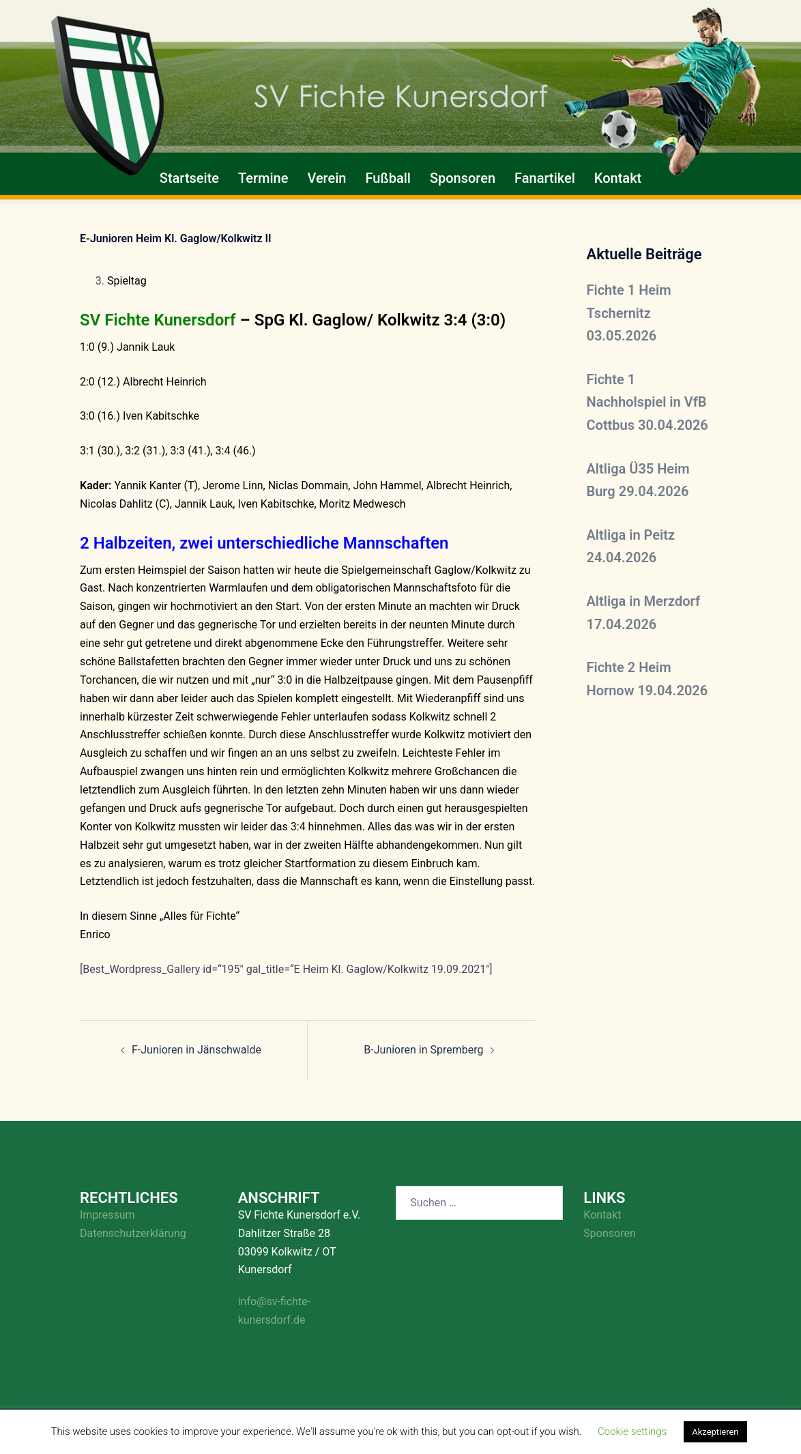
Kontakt (617, 178)
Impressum (107, 1214)
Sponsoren (462, 178)
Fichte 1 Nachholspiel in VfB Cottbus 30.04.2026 (647, 402)
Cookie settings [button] (632, 1431)
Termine (263, 178)
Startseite (189, 178)
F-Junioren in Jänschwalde (196, 1049)
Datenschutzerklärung (133, 1233)
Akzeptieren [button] (715, 1432)
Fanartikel (544, 178)
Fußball (387, 178)
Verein (326, 178)
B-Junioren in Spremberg (423, 1049)
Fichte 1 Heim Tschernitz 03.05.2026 (629, 313)
